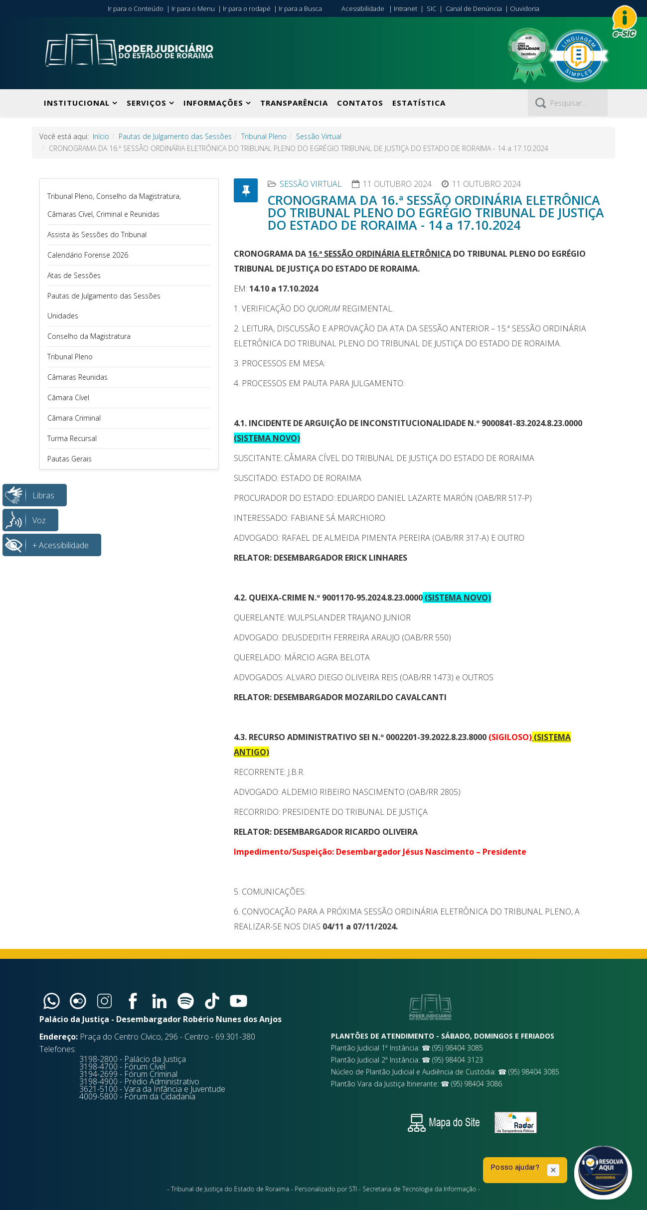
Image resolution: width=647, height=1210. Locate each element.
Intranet (405, 8)
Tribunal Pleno (264, 136)
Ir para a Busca (300, 8)
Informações (213, 103)
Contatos (360, 103)
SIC (431, 8)
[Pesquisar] (568, 102)
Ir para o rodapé (247, 8)
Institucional (77, 103)
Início (101, 136)
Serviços (146, 103)
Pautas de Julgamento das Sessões (175, 136)
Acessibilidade (362, 8)
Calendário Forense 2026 (87, 255)
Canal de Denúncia (474, 8)
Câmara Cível (68, 397)
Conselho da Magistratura (89, 336)
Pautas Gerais (69, 458)
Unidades (62, 315)
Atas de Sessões (74, 275)
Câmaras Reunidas (77, 377)
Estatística (419, 103)
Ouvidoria (524, 8)
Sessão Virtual (318, 136)
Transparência (294, 103)
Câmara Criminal (74, 418)
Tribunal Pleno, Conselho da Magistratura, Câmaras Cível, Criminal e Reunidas (114, 205)
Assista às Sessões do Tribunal (97, 234)
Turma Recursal (72, 438)
